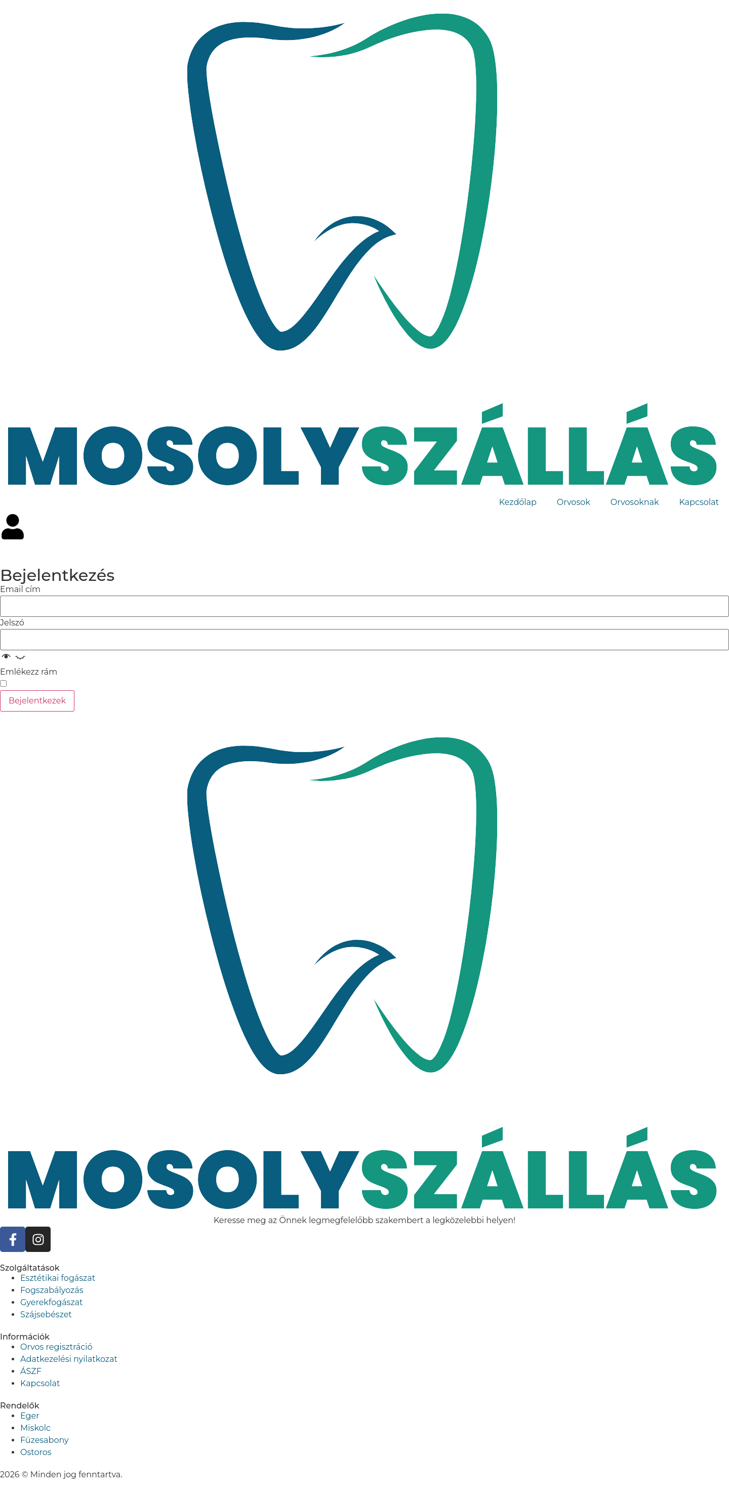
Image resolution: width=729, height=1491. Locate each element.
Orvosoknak (635, 502)
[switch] (3, 683)
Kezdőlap (518, 502)
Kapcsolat (699, 502)
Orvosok (573, 502)
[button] (13, 659)
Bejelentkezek (37, 700)
